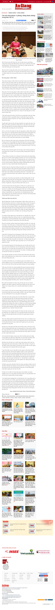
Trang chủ (5, 12)
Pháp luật (28, 579)
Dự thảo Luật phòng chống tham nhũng (22, 396)
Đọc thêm (5, 432)
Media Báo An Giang (14, 585)
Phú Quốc (19, 397)
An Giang (23, 397)
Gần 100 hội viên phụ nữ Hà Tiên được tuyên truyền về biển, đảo (48, 84)
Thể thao (21, 581)
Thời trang (21, 582)
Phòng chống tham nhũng (11, 396)
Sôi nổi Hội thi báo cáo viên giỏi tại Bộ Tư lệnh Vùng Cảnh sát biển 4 (48, 79)
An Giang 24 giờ (14, 577)
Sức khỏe (28, 581)
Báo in (46, 603)
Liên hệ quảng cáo (31, 1)
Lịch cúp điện (46, 1)
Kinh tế (5, 579)
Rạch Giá (16, 397)
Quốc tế (5, 581)
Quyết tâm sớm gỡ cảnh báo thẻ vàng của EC (48, 105)
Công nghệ (21, 579)
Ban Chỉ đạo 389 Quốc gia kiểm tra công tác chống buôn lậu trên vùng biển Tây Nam (48, 95)
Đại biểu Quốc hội (31, 396)
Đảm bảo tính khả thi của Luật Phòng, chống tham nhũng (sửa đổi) (14, 29)
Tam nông (13, 582)
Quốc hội (3, 397)
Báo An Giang (28, 397)
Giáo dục (13, 579)
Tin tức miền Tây (7, 584)
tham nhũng (8, 397)
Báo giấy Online (39, 1)
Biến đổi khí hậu (41, 41)
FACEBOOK (41, 579)
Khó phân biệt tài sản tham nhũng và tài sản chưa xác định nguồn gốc (15, 27)
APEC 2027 (12, 397)
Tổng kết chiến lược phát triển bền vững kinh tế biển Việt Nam (48, 89)
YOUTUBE (45, 579)
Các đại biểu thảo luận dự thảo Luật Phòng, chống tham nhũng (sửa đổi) (15, 28)
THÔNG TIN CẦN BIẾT (7, 561)
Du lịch (28, 582)
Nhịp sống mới (6, 582)
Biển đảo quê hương (42, 64)
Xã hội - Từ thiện (30, 577)
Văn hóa (13, 581)
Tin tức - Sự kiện (21, 12)
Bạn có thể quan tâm (8, 400)
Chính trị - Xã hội (12, 12)
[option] (12, 555)
